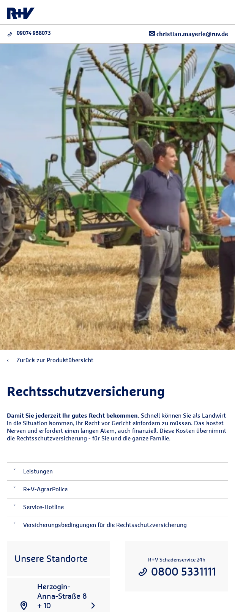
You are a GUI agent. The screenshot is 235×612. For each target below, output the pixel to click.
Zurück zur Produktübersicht (50, 360)
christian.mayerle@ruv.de (188, 34)
